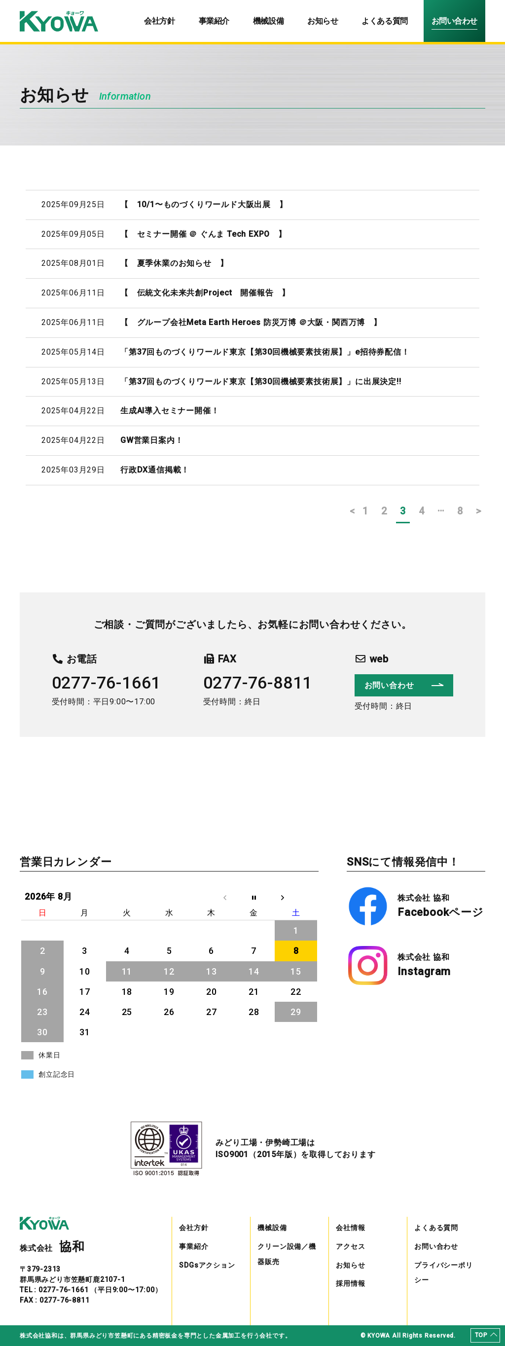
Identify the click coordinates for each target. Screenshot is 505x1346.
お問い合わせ (454, 21)
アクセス (350, 1246)
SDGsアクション (207, 1265)
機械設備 (268, 21)
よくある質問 (384, 21)
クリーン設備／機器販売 (286, 1254)
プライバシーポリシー (443, 1272)
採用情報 (350, 1283)
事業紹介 (214, 21)
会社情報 (350, 1228)
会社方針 (159, 21)
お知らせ (322, 21)
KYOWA (378, 1335)
